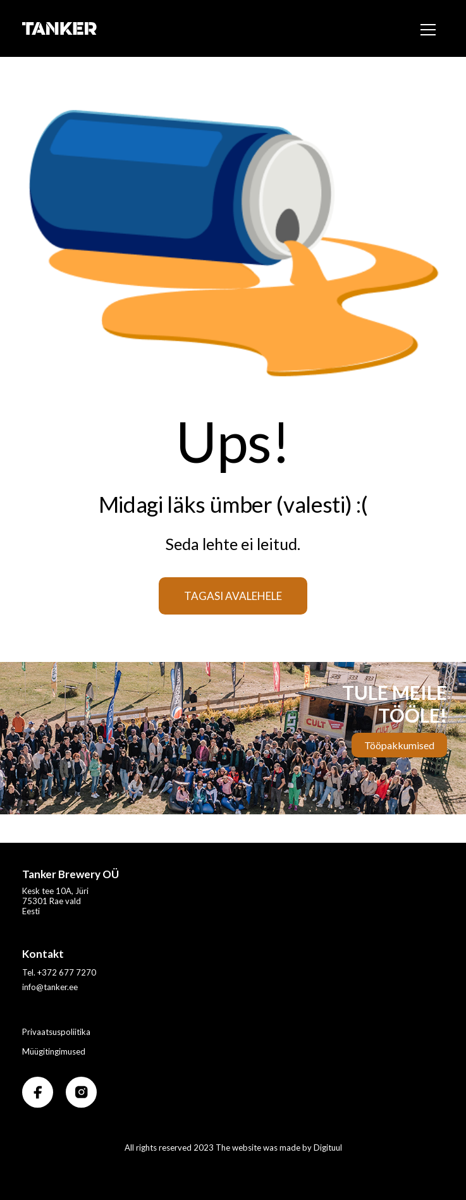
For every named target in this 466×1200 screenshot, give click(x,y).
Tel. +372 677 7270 (59, 972)
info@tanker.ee (50, 987)
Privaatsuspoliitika (56, 1032)
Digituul (328, 1147)
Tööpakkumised (399, 745)
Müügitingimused (53, 1051)
